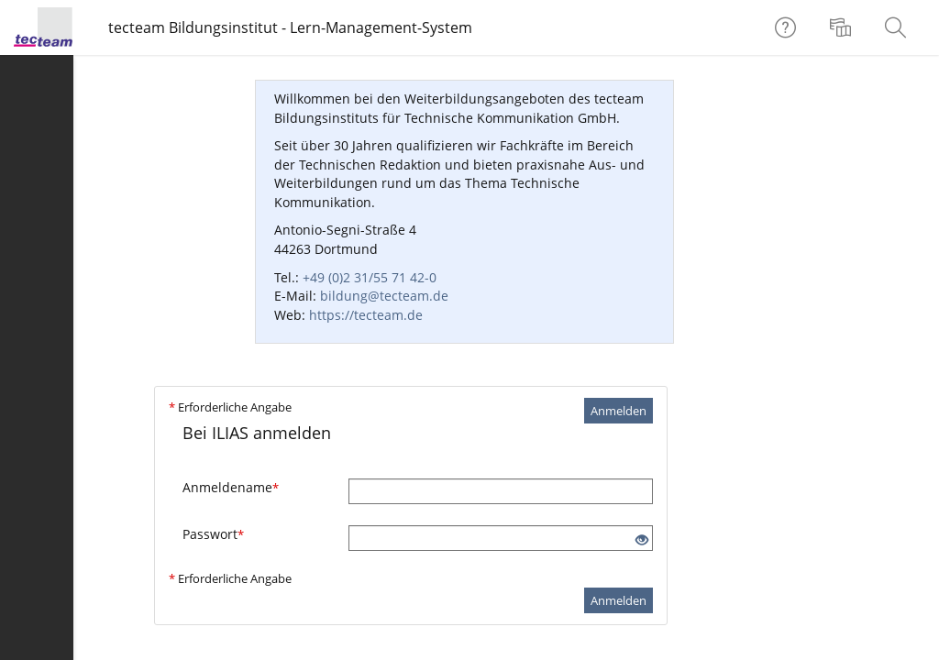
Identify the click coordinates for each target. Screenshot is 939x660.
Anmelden (618, 410)
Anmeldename (230, 487)
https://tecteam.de (366, 315)
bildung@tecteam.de (384, 295)
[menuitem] (842, 27)
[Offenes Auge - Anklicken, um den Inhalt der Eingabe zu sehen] (641, 540)
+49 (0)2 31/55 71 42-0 (369, 277)
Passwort (213, 534)
